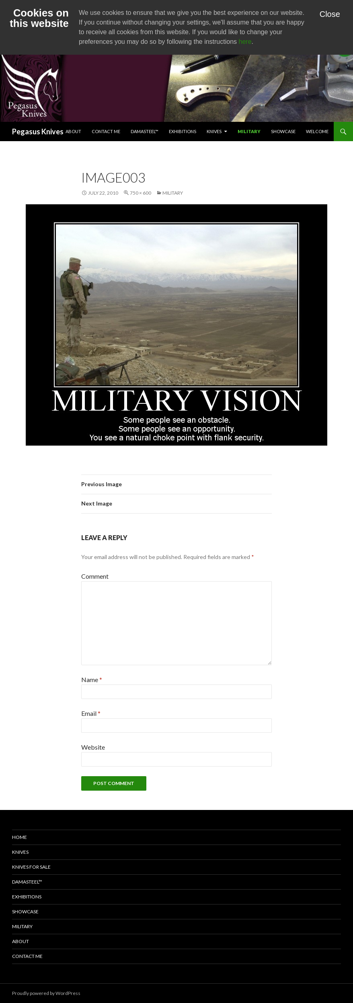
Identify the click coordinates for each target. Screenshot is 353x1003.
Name (91, 679)
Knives (214, 131)
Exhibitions (182, 131)
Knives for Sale (31, 867)
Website (93, 747)
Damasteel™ (144, 131)
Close (330, 14)
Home (19, 837)
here (245, 41)
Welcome (317, 131)
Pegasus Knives (38, 131)
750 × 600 (140, 193)
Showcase (283, 131)
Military (249, 131)
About (73, 131)
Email (91, 713)
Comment (95, 576)
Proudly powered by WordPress (46, 993)
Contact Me (106, 131)
